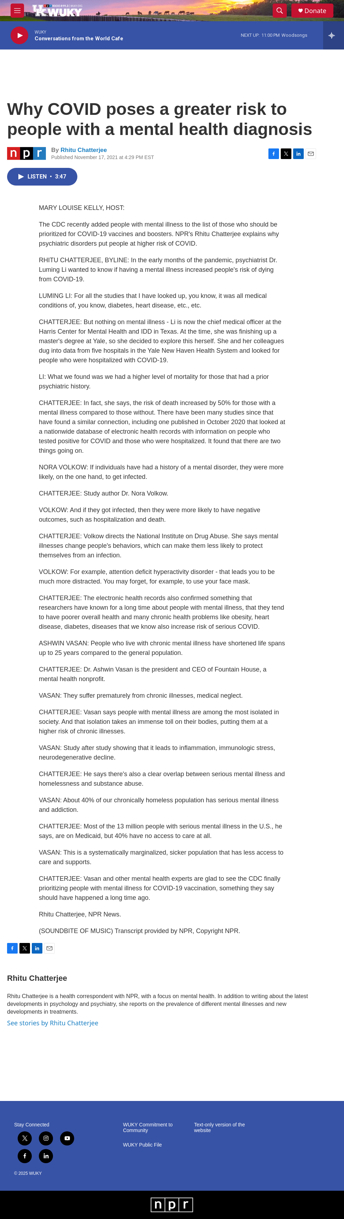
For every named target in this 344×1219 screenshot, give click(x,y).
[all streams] (333, 35)
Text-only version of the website (219, 1127)
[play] (19, 35)
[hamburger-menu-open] (17, 11)
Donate (315, 10)
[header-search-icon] (280, 11)
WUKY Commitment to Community (148, 1127)
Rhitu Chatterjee (83, 150)
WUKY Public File (142, 1145)
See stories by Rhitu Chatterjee (52, 1023)
